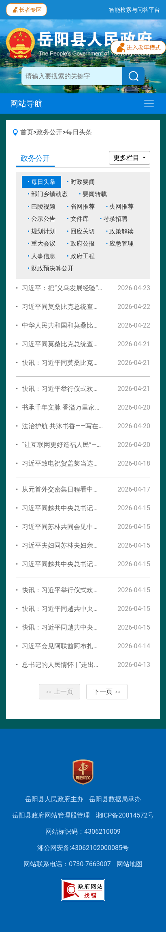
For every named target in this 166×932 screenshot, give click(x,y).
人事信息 (43, 256)
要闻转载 (95, 194)
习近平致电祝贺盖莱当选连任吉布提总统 (80, 463)
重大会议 (43, 243)
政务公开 (49, 132)
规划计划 (43, 231)
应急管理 (121, 243)
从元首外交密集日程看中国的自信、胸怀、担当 (90, 489)
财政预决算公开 (52, 268)
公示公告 (43, 218)
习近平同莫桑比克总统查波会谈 (67, 307)
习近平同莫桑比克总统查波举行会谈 (74, 344)
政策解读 (121, 231)
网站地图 (130, 864)
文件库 (79, 218)
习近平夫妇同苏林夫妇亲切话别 (67, 545)
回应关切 (82, 231)
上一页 (59, 691)
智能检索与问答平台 (134, 9)
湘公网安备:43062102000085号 (83, 848)
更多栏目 (127, 158)
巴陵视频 (43, 206)
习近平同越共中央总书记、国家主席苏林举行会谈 (93, 508)
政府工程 (82, 256)
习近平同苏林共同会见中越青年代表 (74, 527)
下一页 (107, 691)
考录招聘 (115, 218)
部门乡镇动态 (49, 194)
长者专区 (26, 9)
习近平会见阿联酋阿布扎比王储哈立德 (77, 646)
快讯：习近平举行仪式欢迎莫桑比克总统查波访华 (93, 389)
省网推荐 (82, 206)
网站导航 (26, 103)
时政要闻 (82, 182)
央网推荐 (121, 206)
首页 (26, 132)
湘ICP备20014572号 (125, 815)
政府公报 (82, 243)
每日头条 (79, 132)
